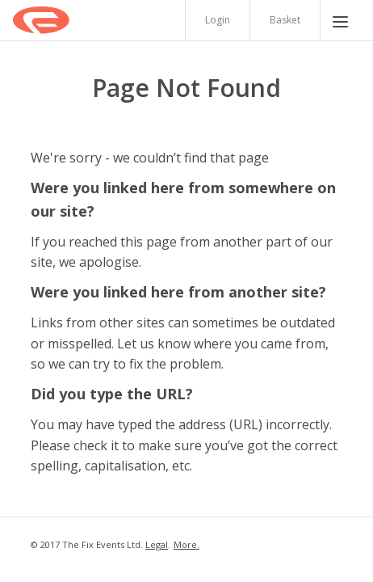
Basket (285, 20)
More (185, 544)
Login (217, 20)
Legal (156, 544)
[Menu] (340, 20)
